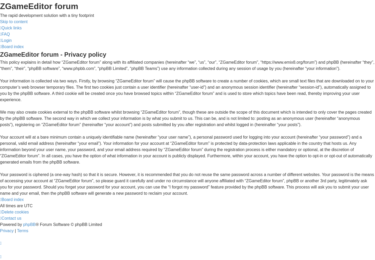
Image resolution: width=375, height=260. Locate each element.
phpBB (29, 224)
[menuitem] (5, 34)
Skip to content (14, 22)
